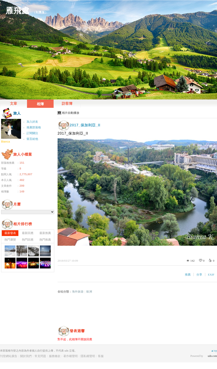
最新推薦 (45, 233)
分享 (199, 274)
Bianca (5, 141)
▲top (214, 350)
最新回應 (27, 233)
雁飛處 (17, 10)
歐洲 (89, 291)
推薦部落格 (34, 127)
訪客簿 (67, 103)
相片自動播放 (70, 112)
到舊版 (40, 12)
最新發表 (10, 233)
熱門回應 (27, 239)
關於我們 (26, 356)
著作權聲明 (70, 356)
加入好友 (32, 121)
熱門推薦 (45, 239)
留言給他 (32, 139)
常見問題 (40, 356)
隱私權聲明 (88, 356)
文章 (13, 103)
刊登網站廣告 (8, 356)
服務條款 (54, 356)
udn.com (212, 356)
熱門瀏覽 (10, 239)
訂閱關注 (32, 133)
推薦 (188, 274)
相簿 (40, 104)
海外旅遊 (77, 291)
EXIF (211, 274)
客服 (101, 356)
